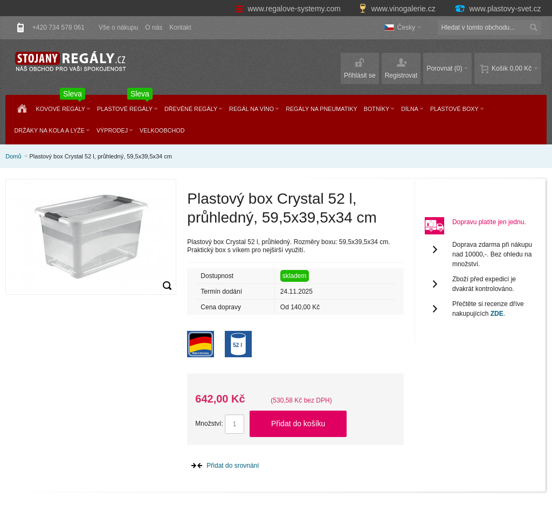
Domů (13, 156)
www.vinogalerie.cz (398, 8)
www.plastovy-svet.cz (497, 8)
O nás (153, 27)
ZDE (497, 313)
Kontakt (180, 27)
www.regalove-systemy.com (289, 8)
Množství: (209, 423)
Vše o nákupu (118, 27)
